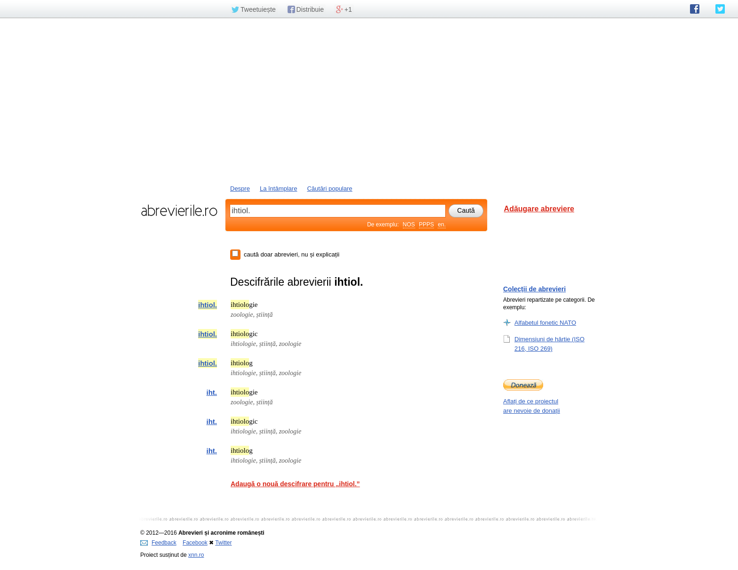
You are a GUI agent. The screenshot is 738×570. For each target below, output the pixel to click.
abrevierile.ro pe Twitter (720, 9)
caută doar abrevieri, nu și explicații (291, 254)
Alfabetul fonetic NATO (545, 322)
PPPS (426, 224)
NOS (409, 224)
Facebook (195, 542)
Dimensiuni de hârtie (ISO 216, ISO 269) (549, 343)
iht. (212, 392)
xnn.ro (196, 555)
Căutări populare (329, 188)
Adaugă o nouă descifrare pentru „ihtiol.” (295, 484)
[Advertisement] (369, 100)
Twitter (223, 542)
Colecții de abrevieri (534, 289)
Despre (240, 188)
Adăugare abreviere (539, 209)
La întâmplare (278, 188)
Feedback (158, 542)
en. (442, 224)
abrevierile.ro (179, 210)
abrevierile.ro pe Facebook (694, 9)
